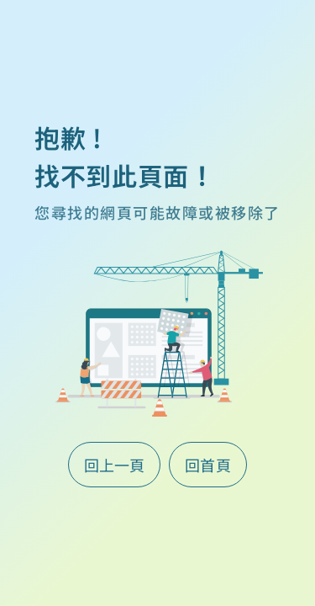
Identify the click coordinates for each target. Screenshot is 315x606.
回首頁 (208, 465)
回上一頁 (114, 465)
